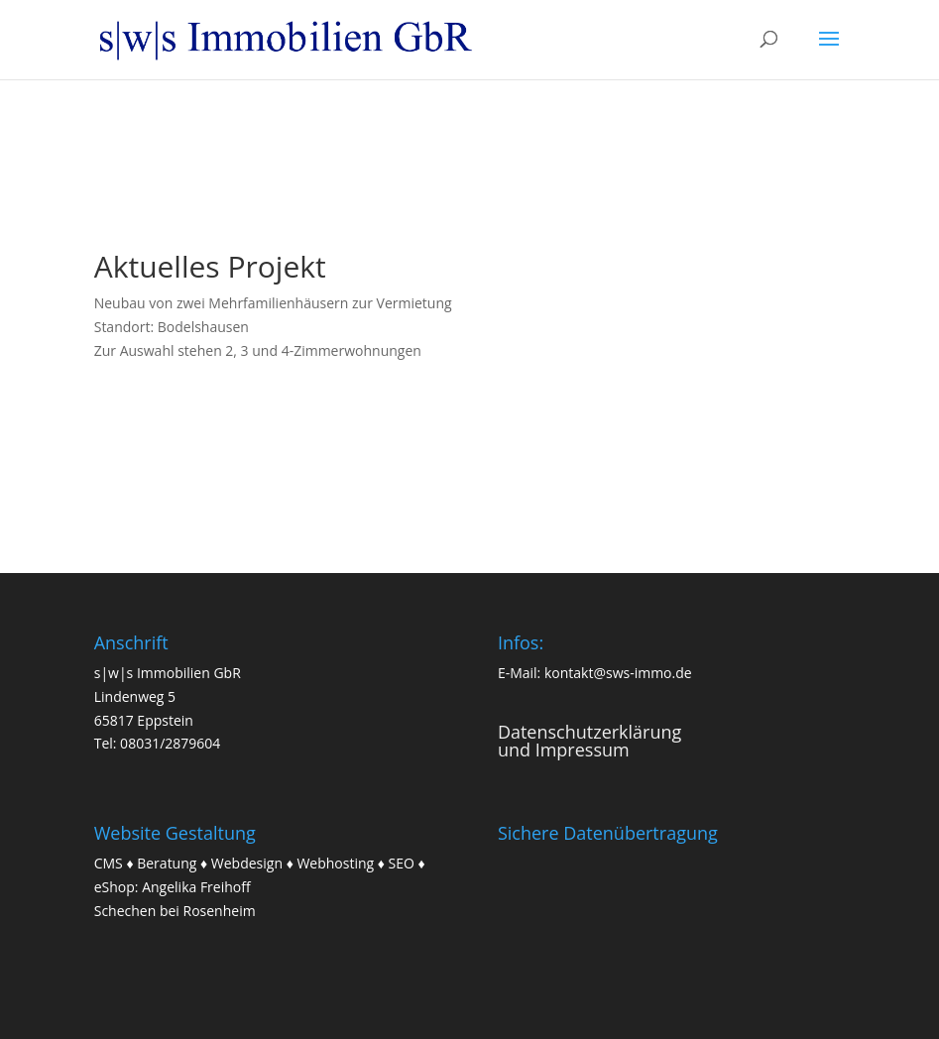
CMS (108, 863)
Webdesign (247, 863)
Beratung (166, 863)
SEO (401, 863)
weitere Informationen (219, 416)
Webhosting (335, 863)
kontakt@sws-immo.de (618, 672)
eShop (114, 886)
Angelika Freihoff (196, 886)
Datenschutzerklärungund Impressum (589, 740)
